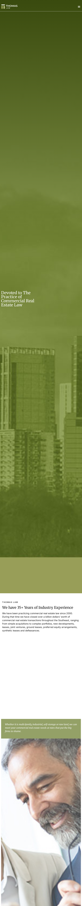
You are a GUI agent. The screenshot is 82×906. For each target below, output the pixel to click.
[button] (79, 6)
